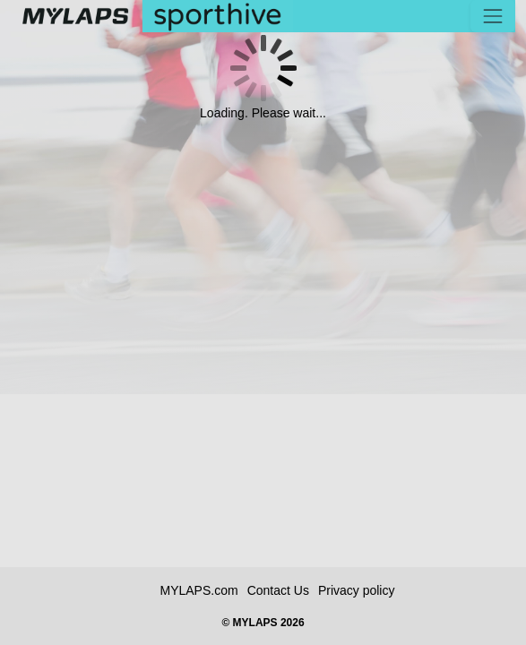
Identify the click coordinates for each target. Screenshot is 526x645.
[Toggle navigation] (492, 16)
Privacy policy (356, 590)
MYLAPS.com (199, 590)
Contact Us (278, 590)
